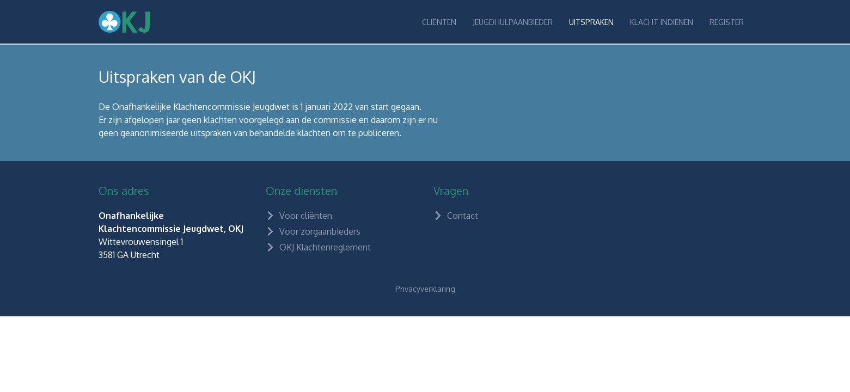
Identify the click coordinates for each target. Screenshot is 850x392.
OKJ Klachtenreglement (318, 247)
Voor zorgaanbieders (313, 231)
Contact (455, 215)
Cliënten (439, 22)
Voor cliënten (299, 215)
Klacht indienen (661, 22)
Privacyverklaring (425, 288)
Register (727, 22)
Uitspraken (591, 22)
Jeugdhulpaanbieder (513, 22)
